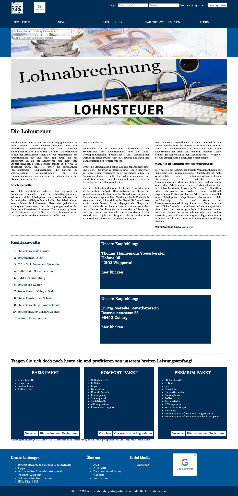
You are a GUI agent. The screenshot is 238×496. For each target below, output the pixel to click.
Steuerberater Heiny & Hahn (36, 291)
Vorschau (31, 433)
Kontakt (98, 474)
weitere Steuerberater (32, 318)
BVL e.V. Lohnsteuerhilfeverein (38, 264)
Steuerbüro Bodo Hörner (34, 251)
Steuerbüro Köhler (30, 284)
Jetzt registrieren (217, 5)
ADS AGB (99, 468)
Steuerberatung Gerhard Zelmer (39, 311)
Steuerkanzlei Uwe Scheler (35, 298)
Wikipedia (187, 226)
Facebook (143, 464)
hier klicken (112, 272)
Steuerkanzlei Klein (30, 257)
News (62, 22)
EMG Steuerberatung (31, 278)
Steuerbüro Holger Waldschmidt (39, 305)
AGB (96, 464)
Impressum (100, 478)
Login (204, 22)
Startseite (22, 22)
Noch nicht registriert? (203, 5)
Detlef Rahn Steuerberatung (36, 271)
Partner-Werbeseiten (162, 22)
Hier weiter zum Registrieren (59, 433)
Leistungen (111, 22)
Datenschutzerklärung (107, 471)
